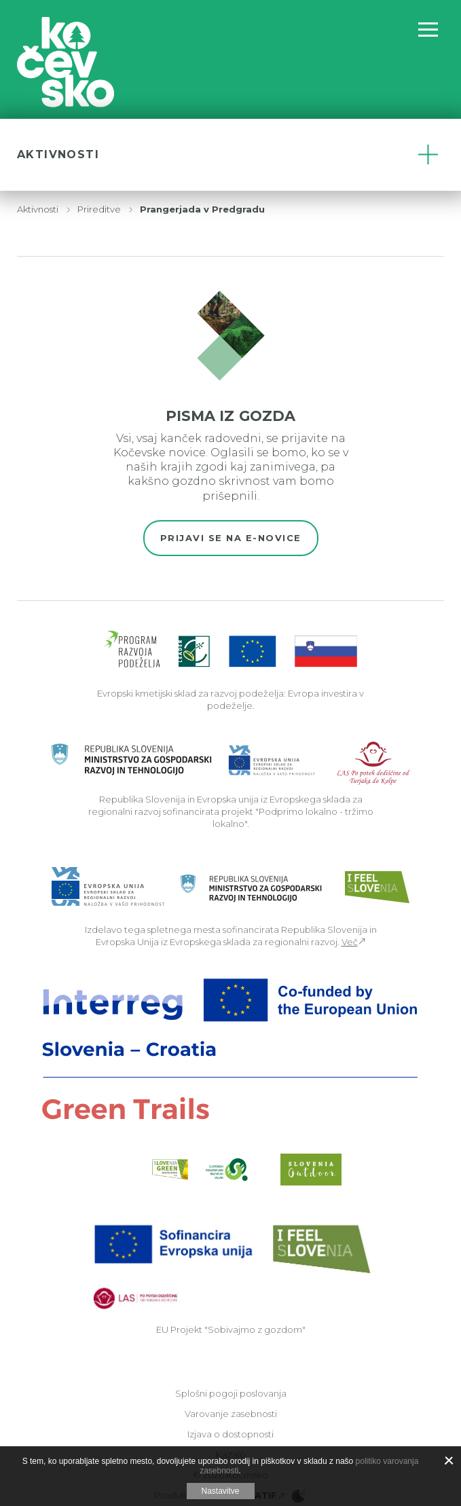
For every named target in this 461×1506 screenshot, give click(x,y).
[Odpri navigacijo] (428, 29)
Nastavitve (220, 1491)
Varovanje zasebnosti (231, 1413)
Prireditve (99, 209)
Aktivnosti (37, 209)
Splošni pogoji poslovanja (231, 1393)
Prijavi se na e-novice (230, 537)
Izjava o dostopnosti (230, 1434)
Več (350, 941)
